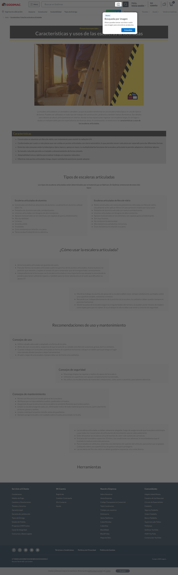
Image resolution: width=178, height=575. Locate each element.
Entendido (128, 30)
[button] (85, 4)
